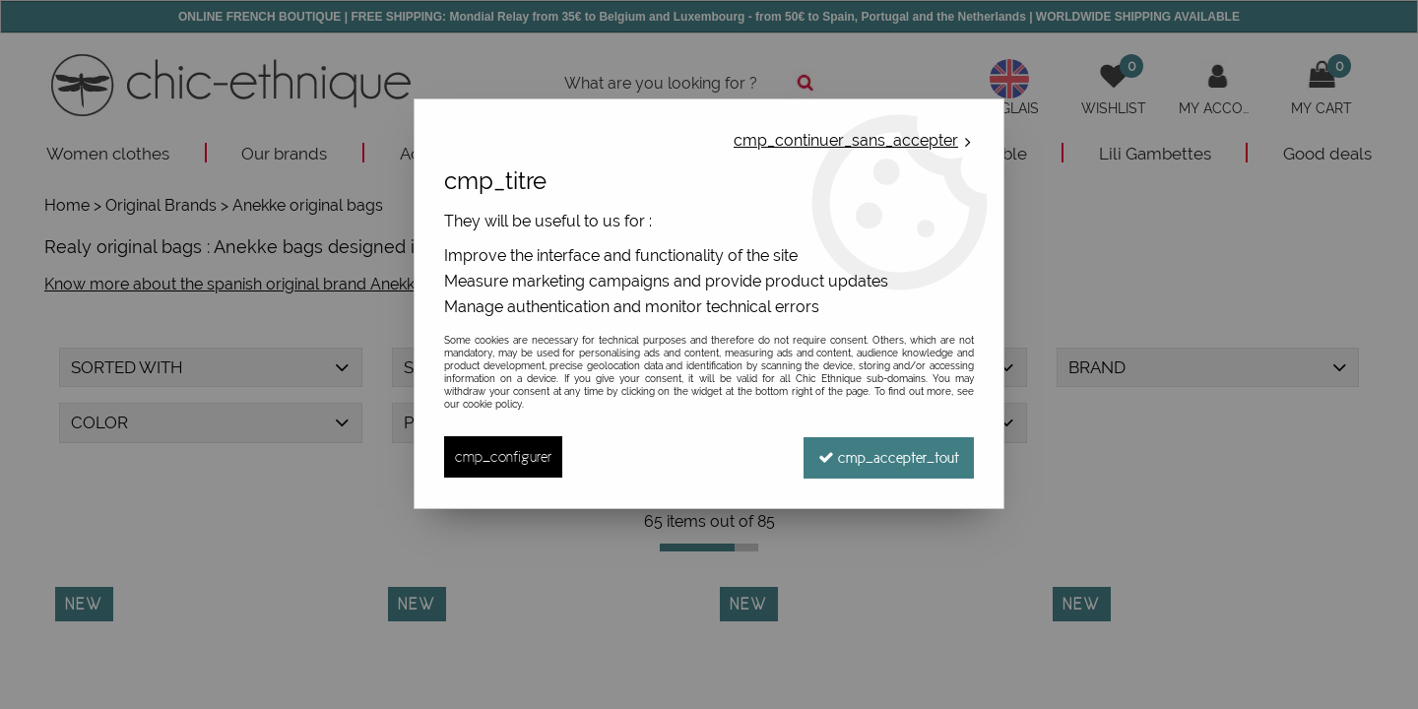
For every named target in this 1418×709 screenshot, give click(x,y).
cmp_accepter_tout (887, 456)
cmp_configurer (503, 456)
